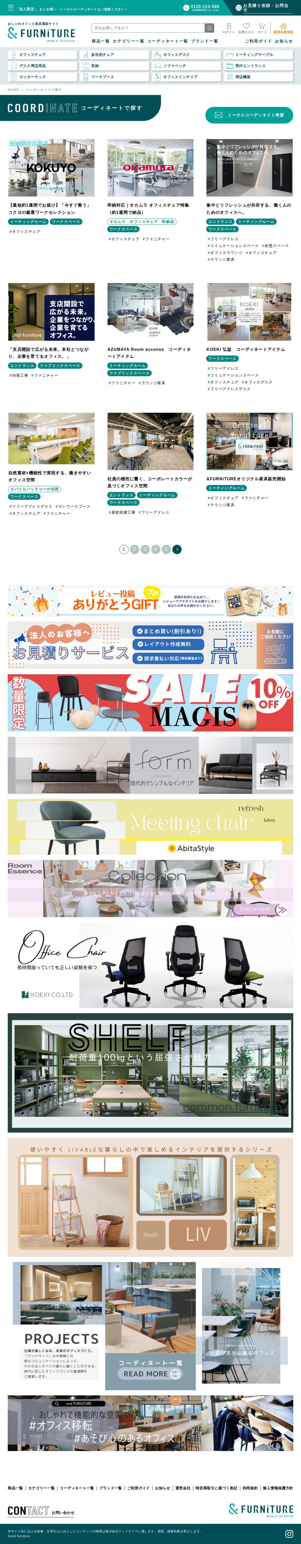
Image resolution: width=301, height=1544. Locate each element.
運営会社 (183, 1488)
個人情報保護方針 (278, 1488)
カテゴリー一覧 (129, 41)
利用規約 (250, 1488)
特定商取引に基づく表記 (216, 1488)
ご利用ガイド (258, 41)
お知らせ (284, 41)
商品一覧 (101, 41)
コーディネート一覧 (167, 41)
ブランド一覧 (204, 41)
